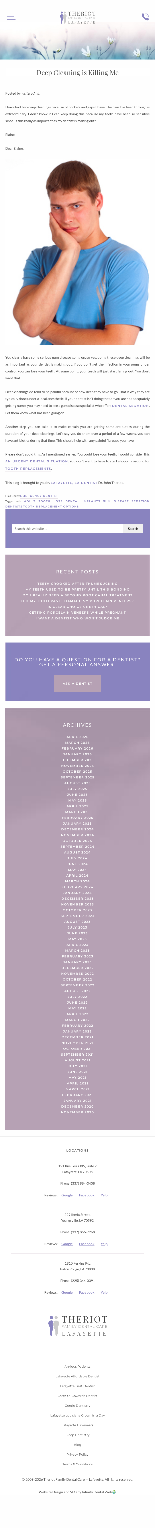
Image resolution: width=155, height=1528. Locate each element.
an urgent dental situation (36, 461)
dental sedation (130, 406)
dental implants (82, 501)
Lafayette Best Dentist (77, 1386)
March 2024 (77, 881)
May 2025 (77, 800)
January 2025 (77, 824)
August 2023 (77, 922)
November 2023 (77, 904)
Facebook (86, 1195)
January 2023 (77, 962)
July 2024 (77, 858)
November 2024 (77, 835)
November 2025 (77, 766)
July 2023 (77, 927)
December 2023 (77, 899)
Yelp (104, 1195)
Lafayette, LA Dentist (74, 483)
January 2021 (78, 1101)
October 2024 (77, 841)
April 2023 (77, 945)
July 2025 (77, 789)
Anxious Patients (77, 1367)
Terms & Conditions (78, 1464)
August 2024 (77, 852)
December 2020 (77, 1106)
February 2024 (78, 887)
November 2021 (77, 1043)
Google (67, 1195)
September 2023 (77, 916)
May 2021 (77, 1078)
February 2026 (77, 748)
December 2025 (77, 760)
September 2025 (77, 777)
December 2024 (77, 829)
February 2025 (77, 818)
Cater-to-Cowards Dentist (78, 1396)
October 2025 (77, 772)
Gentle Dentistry (77, 1406)
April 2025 (77, 806)
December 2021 (77, 1037)
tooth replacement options (51, 506)
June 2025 (77, 795)
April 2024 (77, 875)
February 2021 (77, 1095)
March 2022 (77, 1020)
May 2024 (77, 870)
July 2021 (77, 1066)
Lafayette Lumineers (77, 1425)
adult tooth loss (43, 501)
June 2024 (77, 864)
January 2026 (77, 754)
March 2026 (77, 743)
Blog (77, 1445)
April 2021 (77, 1083)
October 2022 (77, 979)
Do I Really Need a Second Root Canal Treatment (78, 595)
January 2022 (77, 1031)
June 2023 (77, 933)
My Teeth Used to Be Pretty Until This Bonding (78, 589)
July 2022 (77, 997)
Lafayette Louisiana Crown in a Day (77, 1415)
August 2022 (77, 991)
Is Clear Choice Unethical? (77, 607)
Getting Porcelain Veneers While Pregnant (77, 613)
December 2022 (77, 968)
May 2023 (77, 939)
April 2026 (78, 737)
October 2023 (77, 910)
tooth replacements (28, 469)
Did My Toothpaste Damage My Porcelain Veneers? (77, 601)
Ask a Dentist (77, 684)
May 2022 (77, 1008)
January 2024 (77, 893)
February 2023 (77, 956)
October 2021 (77, 1049)
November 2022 (77, 974)
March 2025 (77, 812)
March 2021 (78, 1089)
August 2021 (77, 1060)
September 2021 (77, 1054)
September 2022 (77, 985)
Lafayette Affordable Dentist (78, 1376)
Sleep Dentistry (78, 1435)
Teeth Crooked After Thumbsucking (77, 584)
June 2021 (78, 1072)
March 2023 (77, 951)
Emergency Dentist (39, 495)
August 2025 (77, 783)
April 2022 (77, 1014)
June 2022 (77, 1003)
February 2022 (77, 1026)
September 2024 (78, 847)
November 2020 (77, 1112)
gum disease (116, 501)
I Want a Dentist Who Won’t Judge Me (78, 618)
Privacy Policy (77, 1454)
